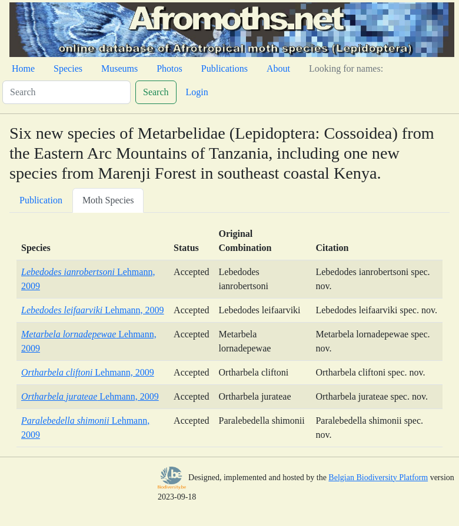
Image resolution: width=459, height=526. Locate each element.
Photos (169, 68)
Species (68, 68)
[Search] (66, 92)
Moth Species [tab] (108, 200)
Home (23, 68)
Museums (119, 68)
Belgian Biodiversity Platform (378, 477)
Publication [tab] (40, 200)
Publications (224, 68)
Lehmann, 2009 (92, 310)
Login (197, 92)
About (278, 68)
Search (156, 92)
